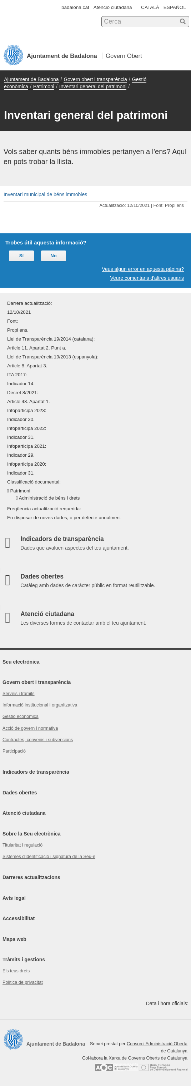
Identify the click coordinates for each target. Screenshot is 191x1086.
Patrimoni (43, 86)
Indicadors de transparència (35, 772)
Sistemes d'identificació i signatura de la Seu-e (48, 856)
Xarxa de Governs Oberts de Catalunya (148, 1058)
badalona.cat (75, 7)
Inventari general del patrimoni (92, 86)
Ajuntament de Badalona (31, 79)
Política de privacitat (22, 982)
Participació (14, 751)
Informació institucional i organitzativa (39, 705)
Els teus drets (16, 970)
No (53, 255)
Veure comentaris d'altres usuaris (147, 278)
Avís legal (14, 898)
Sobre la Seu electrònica (31, 834)
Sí (21, 255)
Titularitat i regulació (22, 845)
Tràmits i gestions (23, 959)
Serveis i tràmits (18, 693)
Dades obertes (19, 792)
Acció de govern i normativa (30, 728)
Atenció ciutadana (113, 7)
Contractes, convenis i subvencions (37, 739)
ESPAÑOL (175, 7)
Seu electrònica (21, 662)
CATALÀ (150, 7)
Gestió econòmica (20, 716)
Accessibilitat (18, 918)
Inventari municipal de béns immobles (45, 194)
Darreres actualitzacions (31, 877)
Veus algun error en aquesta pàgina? (143, 269)
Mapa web (14, 939)
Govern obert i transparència (95, 79)
